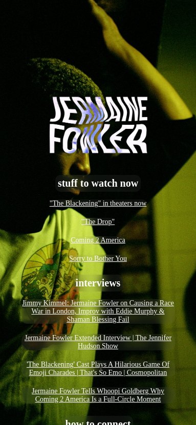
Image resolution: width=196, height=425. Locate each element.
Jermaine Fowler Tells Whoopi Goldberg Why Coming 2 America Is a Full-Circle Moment (98, 395)
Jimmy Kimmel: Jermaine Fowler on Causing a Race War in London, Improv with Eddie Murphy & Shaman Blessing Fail (98, 311)
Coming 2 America (98, 240)
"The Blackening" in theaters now (98, 203)
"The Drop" (98, 222)
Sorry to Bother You (98, 258)
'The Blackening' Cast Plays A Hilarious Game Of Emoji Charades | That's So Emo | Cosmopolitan (98, 368)
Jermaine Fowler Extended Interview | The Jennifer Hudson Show (98, 342)
